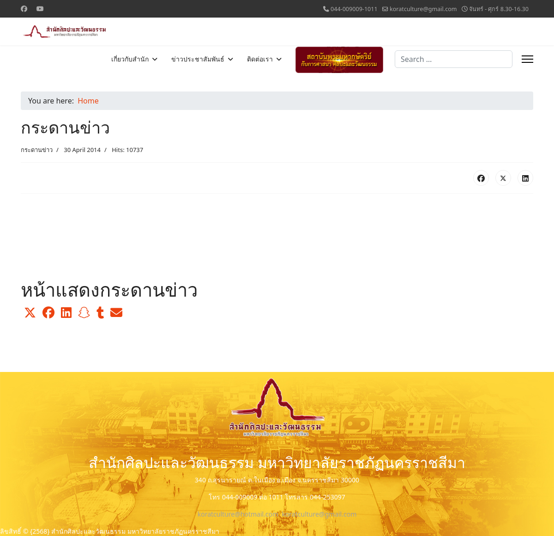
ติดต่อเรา (260, 59)
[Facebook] (24, 8)
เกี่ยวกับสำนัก (130, 59)
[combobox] (453, 59)
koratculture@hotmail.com (238, 514)
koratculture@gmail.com (423, 9)
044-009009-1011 (354, 9)
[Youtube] (40, 8)
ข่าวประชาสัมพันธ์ (197, 59)
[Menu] (527, 59)
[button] (30, 313)
